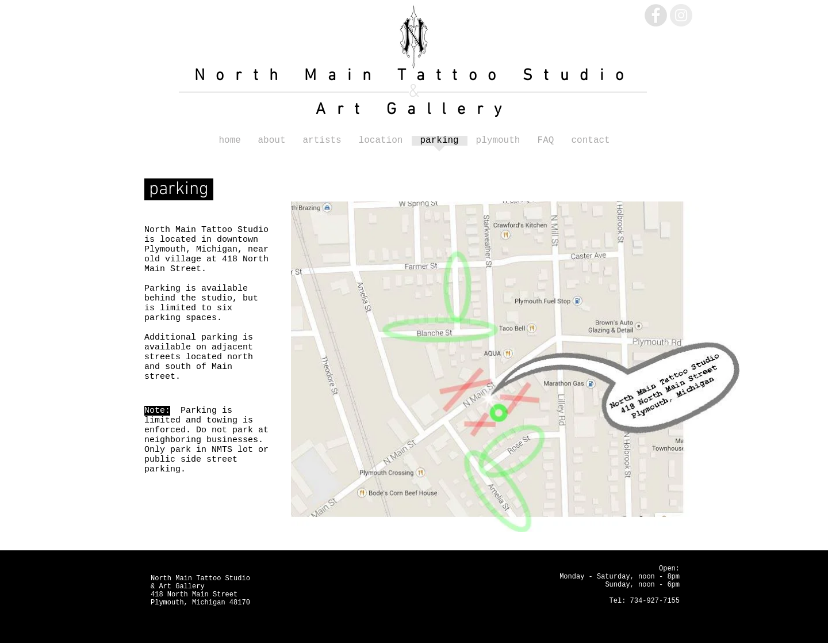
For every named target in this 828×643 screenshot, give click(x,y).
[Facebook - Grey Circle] (656, 15)
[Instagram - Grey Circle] (681, 15)
